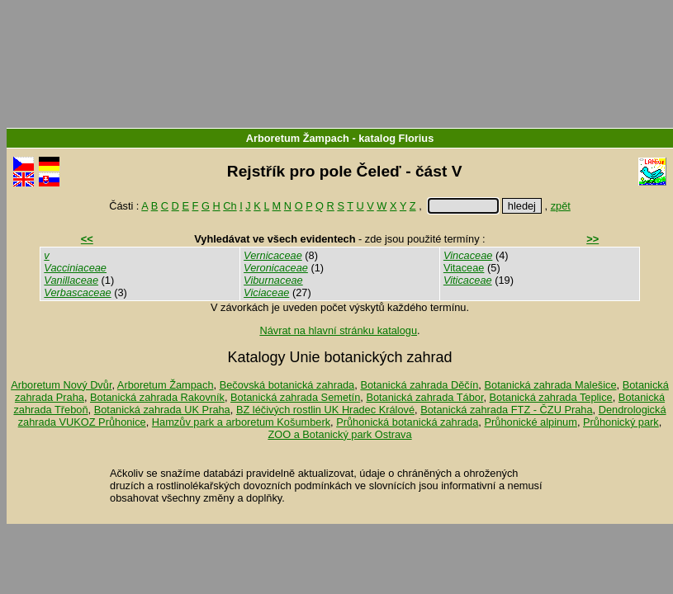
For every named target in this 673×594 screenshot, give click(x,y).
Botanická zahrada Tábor (424, 397)
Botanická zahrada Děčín (419, 385)
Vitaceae (464, 268)
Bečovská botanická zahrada (287, 385)
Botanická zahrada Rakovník (157, 397)
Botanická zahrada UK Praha (162, 409)
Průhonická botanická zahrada (407, 422)
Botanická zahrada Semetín (295, 397)
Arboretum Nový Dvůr (61, 385)
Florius (416, 138)
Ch (229, 206)
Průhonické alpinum (530, 422)
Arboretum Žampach (297, 138)
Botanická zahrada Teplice (551, 397)
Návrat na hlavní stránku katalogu (338, 330)
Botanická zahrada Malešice (550, 385)
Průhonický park (621, 422)
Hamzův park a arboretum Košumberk (241, 422)
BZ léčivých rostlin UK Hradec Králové (325, 409)
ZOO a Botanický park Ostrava (339, 434)
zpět (561, 206)
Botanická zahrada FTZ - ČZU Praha (506, 409)
